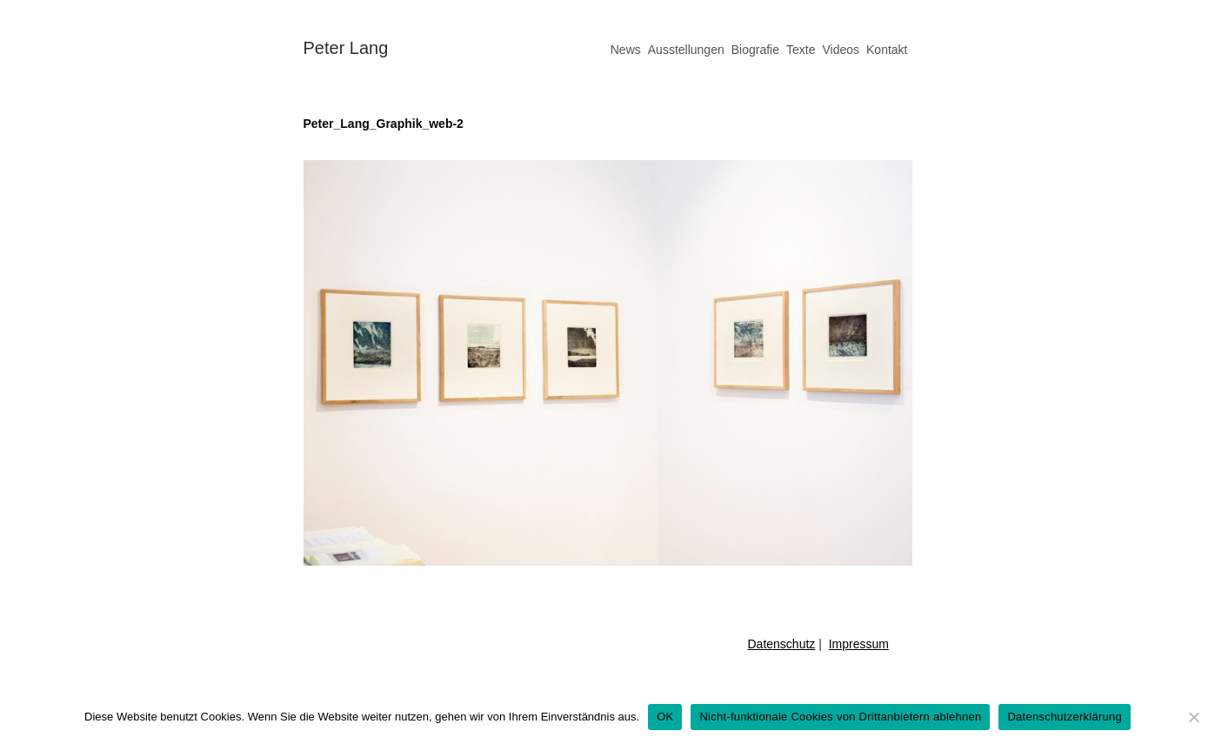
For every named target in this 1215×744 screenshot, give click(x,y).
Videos (840, 50)
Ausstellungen (686, 50)
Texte (800, 50)
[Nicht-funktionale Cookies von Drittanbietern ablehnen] (1193, 717)
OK (665, 716)
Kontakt (886, 50)
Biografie (755, 50)
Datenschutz (782, 644)
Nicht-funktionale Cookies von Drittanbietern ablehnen (840, 716)
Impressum (859, 644)
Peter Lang (346, 47)
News (626, 50)
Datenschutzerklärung (1064, 716)
